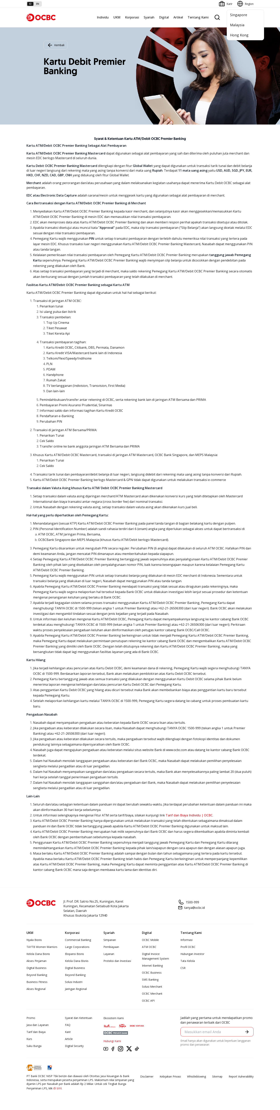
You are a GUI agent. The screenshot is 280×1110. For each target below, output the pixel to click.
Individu (103, 17)
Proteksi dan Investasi (117, 961)
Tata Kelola (187, 961)
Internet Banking (152, 965)
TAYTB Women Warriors (41, 947)
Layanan (108, 954)
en (37, 3)
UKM (116, 17)
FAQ (67, 1025)
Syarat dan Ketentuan (78, 1018)
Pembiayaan (111, 947)
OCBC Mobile (150, 940)
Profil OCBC (187, 947)
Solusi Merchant (152, 986)
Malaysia (237, 25)
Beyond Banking (36, 975)
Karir (68, 1032)
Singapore (238, 14)
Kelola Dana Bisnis (38, 954)
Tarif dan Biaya (36, 1032)
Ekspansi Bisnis (74, 954)
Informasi (186, 940)
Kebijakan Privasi (170, 1076)
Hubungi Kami (112, 1041)
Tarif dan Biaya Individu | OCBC (189, 815)
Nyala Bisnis (34, 940)
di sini (57, 1088)
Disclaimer (146, 1076)
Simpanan (109, 940)
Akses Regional (36, 989)
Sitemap (217, 1076)
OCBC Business (152, 972)
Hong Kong (239, 35)
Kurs (29, 1039)
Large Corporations (77, 947)
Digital (164, 17)
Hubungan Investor (192, 954)
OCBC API (148, 1000)
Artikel (178, 17)
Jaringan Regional (76, 989)
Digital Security (74, 1046)
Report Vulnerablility (241, 1076)
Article (69, 1039)
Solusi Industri (73, 982)
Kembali (55, 45)
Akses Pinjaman (36, 961)
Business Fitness (36, 982)
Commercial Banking (78, 940)
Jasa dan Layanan (37, 1025)
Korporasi (132, 17)
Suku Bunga (33, 1046)
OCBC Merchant (152, 993)
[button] (246, 1031)
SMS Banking (150, 979)
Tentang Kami (198, 17)
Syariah (149, 17)
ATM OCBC (149, 947)
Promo (30, 1018)
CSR (183, 968)
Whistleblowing (196, 1076)
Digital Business (36, 968)
